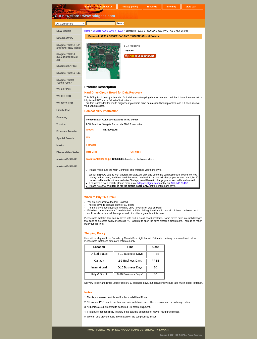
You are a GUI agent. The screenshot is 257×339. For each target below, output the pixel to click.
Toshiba (60, 124)
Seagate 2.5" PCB (66, 66)
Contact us (106, 6)
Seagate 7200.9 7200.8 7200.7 (108, 31)
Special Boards (65, 138)
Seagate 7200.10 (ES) (68, 73)
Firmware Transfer (66, 131)
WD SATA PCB (64, 103)
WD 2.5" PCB (63, 89)
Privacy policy (130, 6)
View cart (191, 6)
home (87, 6)
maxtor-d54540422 (67, 166)
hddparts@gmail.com (148, 183)
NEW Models (63, 31)
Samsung (61, 117)
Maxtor (60, 145)
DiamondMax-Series (68, 152)
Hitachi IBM (62, 110)
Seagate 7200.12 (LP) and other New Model (68, 46)
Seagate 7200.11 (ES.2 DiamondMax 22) (67, 57)
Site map (171, 6)
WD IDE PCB (63, 96)
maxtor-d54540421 (67, 159)
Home (87, 31)
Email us (152, 6)
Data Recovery (64, 38)
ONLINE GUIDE (179, 183)
